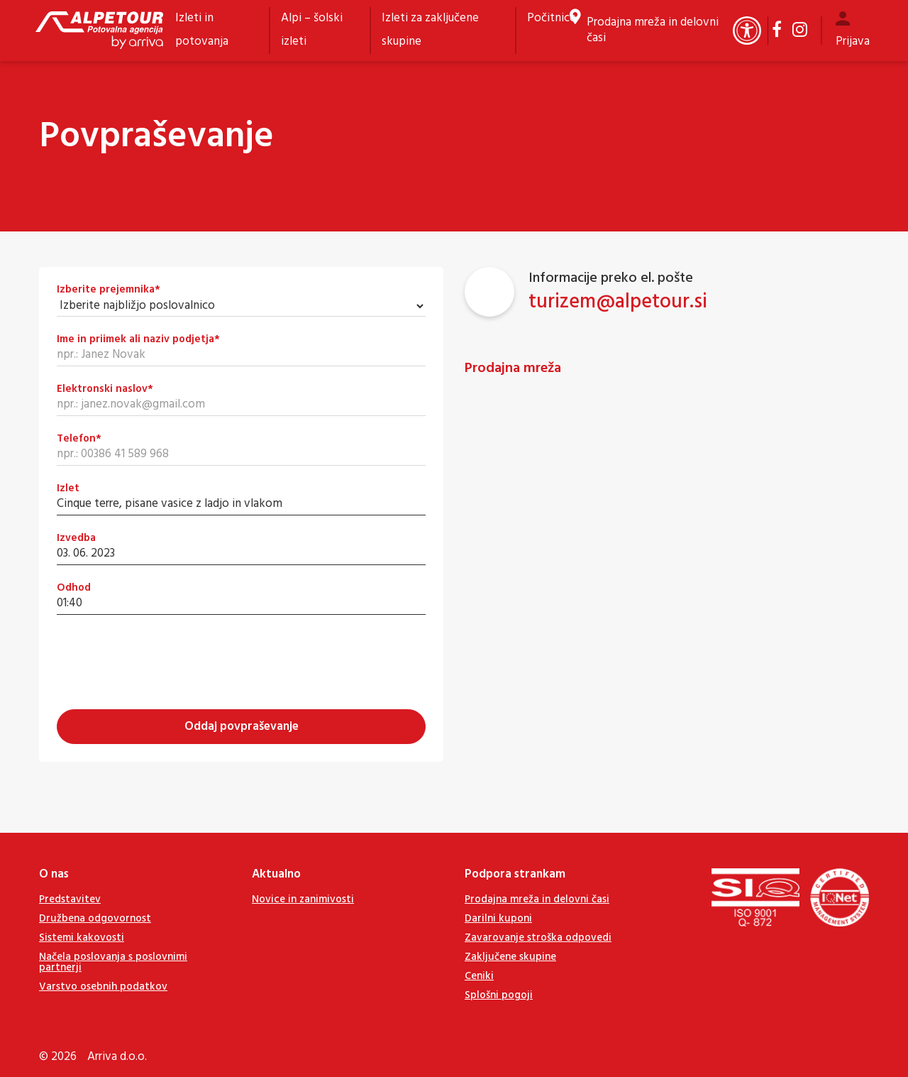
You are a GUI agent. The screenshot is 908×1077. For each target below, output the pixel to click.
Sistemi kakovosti (81, 937)
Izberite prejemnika (108, 290)
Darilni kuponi (498, 918)
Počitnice (551, 18)
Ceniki (479, 976)
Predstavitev (70, 899)
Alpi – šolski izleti (312, 30)
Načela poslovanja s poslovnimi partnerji (113, 962)
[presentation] (164, 660)
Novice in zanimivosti (303, 899)
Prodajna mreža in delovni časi (653, 30)
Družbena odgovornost (95, 918)
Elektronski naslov (105, 389)
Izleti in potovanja (201, 30)
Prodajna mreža (513, 368)
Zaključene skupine (510, 957)
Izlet (68, 488)
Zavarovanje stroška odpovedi (538, 937)
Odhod (74, 588)
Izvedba (76, 538)
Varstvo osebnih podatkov (103, 986)
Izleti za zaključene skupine (430, 30)
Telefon (79, 439)
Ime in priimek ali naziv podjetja (138, 339)
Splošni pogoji (499, 995)
